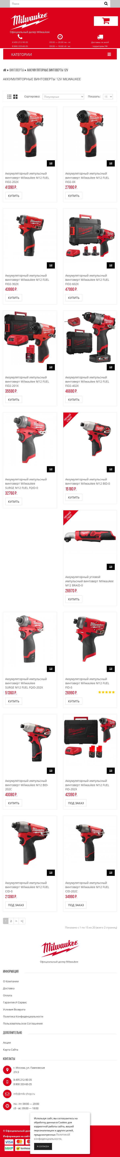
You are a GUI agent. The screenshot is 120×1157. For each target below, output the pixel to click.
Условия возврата (14, 1009)
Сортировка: (32, 96)
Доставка (8, 988)
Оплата (7, 995)
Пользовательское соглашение (23, 1023)
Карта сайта (10, 1049)
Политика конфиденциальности (23, 1016)
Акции (7, 1042)
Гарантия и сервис (15, 1002)
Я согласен (43, 1146)
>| (22, 921)
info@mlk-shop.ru (24, 1094)
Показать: (94, 96)
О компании (11, 981)
